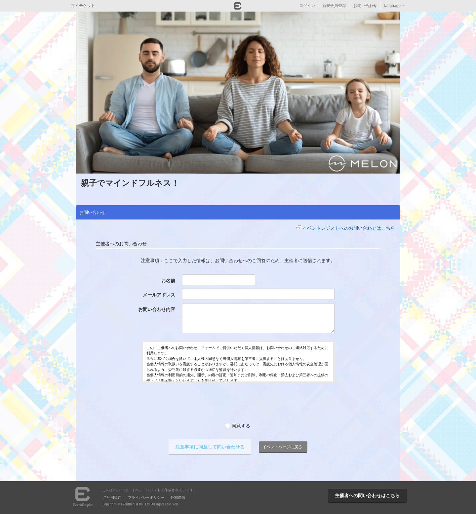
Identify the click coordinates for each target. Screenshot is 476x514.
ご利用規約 (112, 497)
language (392, 5)
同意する (238, 425)
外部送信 (178, 497)
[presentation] (238, 402)
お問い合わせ (365, 5)
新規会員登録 (334, 5)
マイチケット (83, 5)
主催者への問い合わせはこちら (367, 495)
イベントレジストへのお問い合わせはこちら (348, 228)
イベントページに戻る (282, 447)
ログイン (307, 5)
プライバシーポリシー (146, 497)
